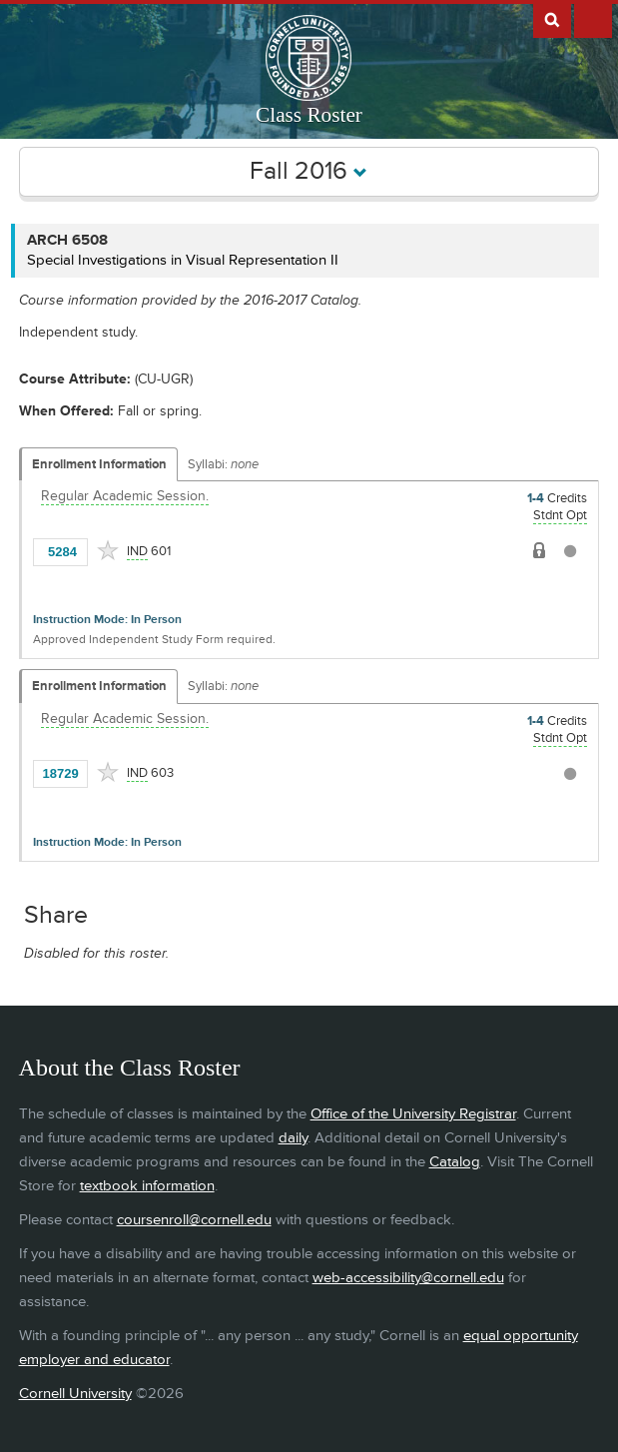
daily (293, 1137)
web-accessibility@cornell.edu (408, 1277)
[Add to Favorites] (108, 550)
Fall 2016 (308, 171)
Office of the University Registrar (413, 1113)
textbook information (147, 1185)
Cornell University (75, 1393)
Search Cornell (552, 19)
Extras (593, 19)
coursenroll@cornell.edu (194, 1219)
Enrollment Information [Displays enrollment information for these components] (99, 464)
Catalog (454, 1161)
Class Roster (309, 115)
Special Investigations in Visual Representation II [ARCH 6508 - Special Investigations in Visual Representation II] (182, 260)
